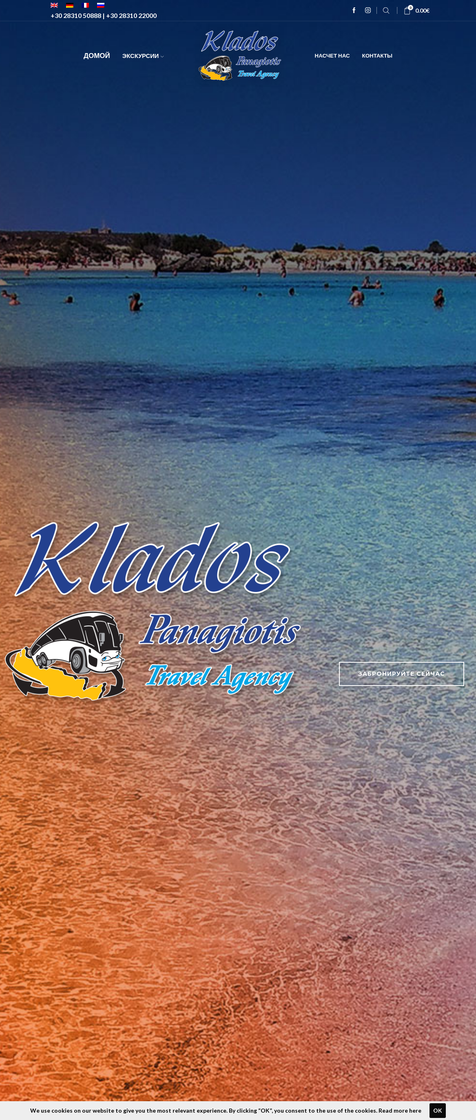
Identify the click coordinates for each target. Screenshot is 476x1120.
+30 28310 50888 (76, 15)
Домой (97, 55)
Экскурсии (143, 55)
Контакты (377, 55)
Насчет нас (332, 55)
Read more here (400, 1110)
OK (437, 1110)
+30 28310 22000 (131, 15)
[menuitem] (54, 5)
